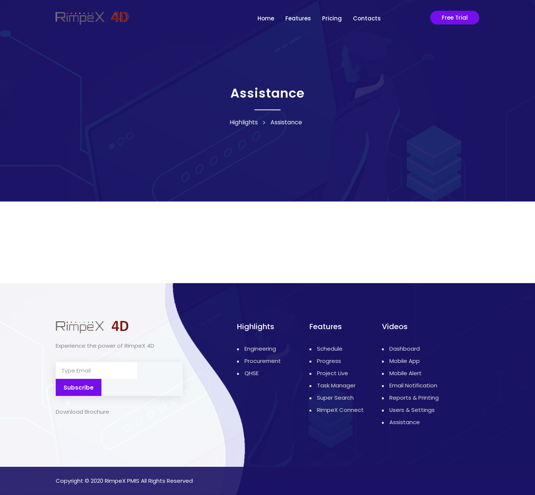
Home (265, 18)
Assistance (404, 422)
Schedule (330, 349)
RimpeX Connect (340, 410)
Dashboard (404, 349)
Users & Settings (412, 410)
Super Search (335, 397)
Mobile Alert (405, 373)
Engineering (256, 349)
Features (298, 18)
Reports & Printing (414, 397)
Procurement (256, 361)
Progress (329, 361)
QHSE (251, 373)
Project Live (332, 373)
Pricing (332, 18)
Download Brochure (82, 395)
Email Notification (413, 385)
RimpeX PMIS (122, 481)
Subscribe (160, 370)
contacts (367, 18)
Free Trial (455, 18)
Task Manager (336, 385)
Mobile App (404, 361)
